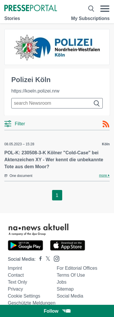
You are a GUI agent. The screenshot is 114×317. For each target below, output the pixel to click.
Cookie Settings (24, 296)
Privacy (15, 289)
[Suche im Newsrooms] (57, 103)
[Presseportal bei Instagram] (54, 258)
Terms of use (71, 275)
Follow (57, 311)
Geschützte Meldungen (32, 302)
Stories (12, 18)
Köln (106, 144)
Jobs (62, 282)
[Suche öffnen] (91, 8)
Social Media (70, 296)
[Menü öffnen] (105, 8)
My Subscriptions (90, 18)
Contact (16, 275)
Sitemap (65, 289)
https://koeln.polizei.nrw (35, 90)
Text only (17, 282)
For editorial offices (77, 268)
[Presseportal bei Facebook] (39, 259)
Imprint (15, 268)
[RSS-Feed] (106, 124)
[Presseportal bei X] (46, 259)
